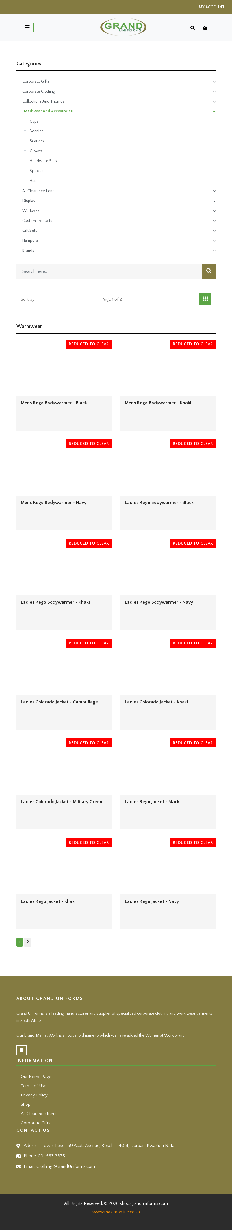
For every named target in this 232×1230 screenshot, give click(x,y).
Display (28, 201)
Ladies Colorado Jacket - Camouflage (59, 702)
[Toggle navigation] (27, 27)
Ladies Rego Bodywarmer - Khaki (55, 602)
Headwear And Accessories (47, 111)
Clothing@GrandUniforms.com (65, 1166)
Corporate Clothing (38, 91)
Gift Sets (29, 230)
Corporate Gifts (35, 81)
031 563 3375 (51, 1156)
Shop (26, 1104)
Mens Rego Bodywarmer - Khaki (158, 402)
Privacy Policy (34, 1095)
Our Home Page (36, 1076)
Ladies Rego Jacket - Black (152, 801)
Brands (28, 250)
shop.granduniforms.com (144, 1203)
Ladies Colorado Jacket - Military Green (61, 801)
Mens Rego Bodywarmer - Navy (53, 502)
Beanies (37, 131)
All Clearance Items (38, 191)
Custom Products (37, 220)
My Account (212, 7)
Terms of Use (33, 1085)
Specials (37, 170)
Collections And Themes (43, 101)
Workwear (31, 210)
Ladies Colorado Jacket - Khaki (156, 702)
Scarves (37, 141)
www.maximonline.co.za (116, 1211)
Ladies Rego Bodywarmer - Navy (159, 602)
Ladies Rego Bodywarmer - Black (159, 502)
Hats (34, 181)
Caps (34, 121)
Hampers (30, 240)
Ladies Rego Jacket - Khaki (48, 901)
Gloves (36, 151)
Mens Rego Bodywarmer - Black (54, 402)
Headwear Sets (43, 161)
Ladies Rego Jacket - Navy (152, 901)
